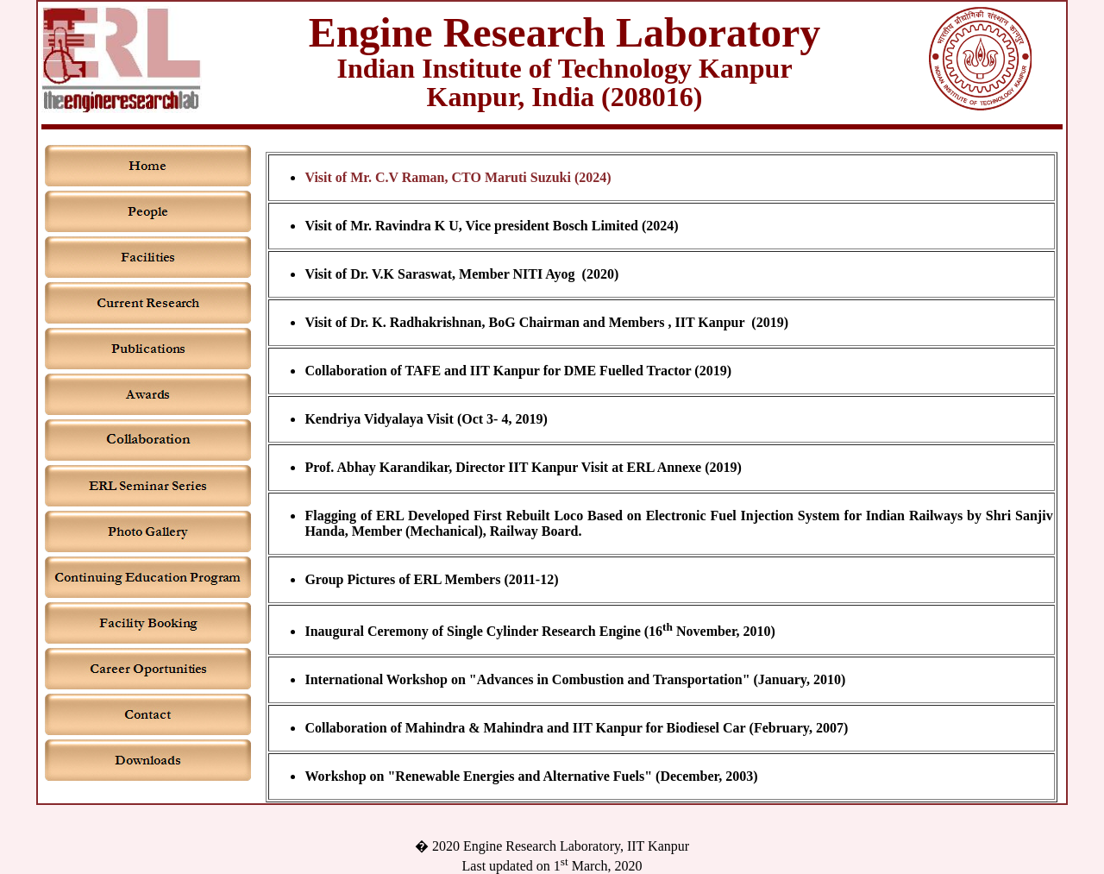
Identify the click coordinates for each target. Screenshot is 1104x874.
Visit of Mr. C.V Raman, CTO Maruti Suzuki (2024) (457, 177)
